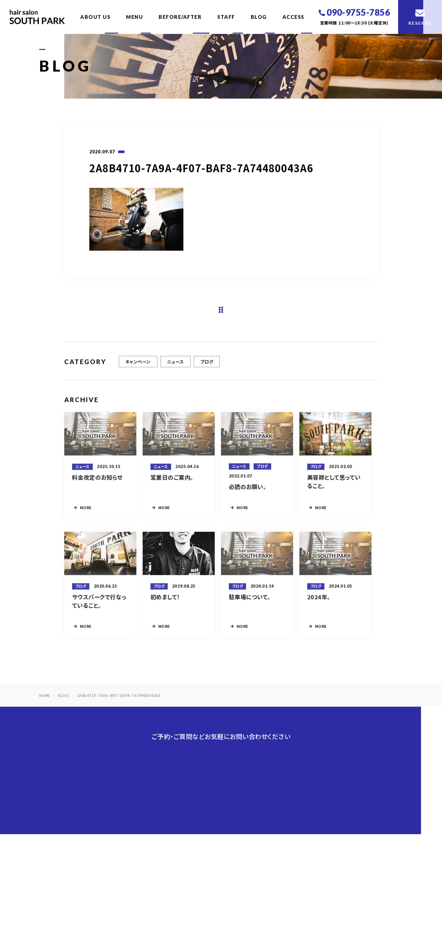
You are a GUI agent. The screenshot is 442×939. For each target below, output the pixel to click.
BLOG (259, 17)
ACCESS (293, 17)
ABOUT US (95, 17)
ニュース (175, 365)
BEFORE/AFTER (180, 17)
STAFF (226, 17)
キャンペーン (138, 365)
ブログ (206, 365)
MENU (134, 17)
